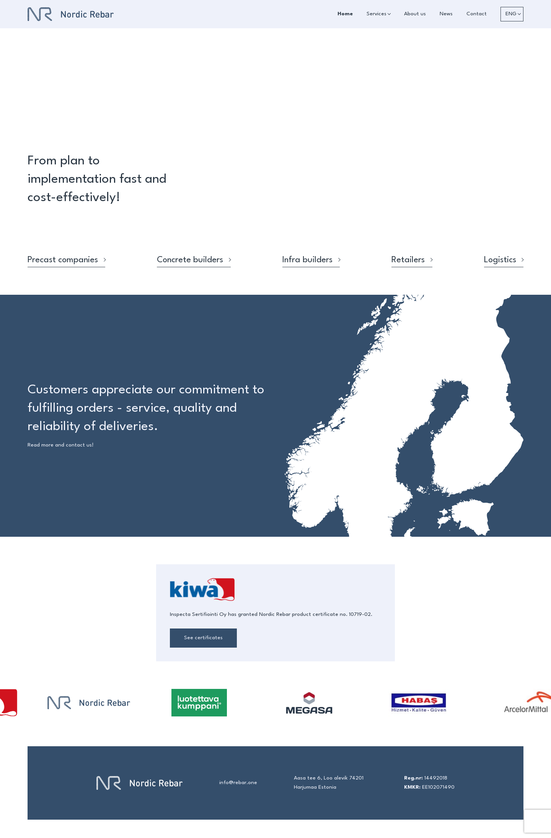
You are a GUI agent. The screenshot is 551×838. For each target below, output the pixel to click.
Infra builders (311, 260)
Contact (476, 13)
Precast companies (66, 260)
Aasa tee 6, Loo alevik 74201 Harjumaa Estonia (329, 783)
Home (345, 13)
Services (376, 13)
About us (415, 13)
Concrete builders (193, 260)
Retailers (411, 260)
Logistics (503, 260)
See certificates (203, 637)
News (446, 13)
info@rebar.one (238, 782)
